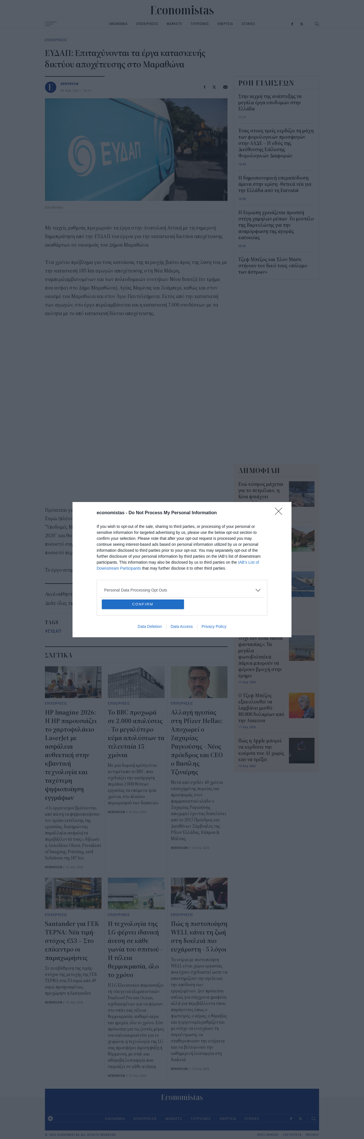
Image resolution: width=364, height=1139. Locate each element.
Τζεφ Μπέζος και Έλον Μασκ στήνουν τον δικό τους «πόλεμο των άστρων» (272, 266)
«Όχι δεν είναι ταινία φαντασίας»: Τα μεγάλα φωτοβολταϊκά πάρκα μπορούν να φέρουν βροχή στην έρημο (260, 657)
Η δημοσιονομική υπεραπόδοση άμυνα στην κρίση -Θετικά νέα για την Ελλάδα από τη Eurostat (274, 184)
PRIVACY (312, 1135)
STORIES (248, 24)
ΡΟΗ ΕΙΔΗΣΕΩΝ (266, 83)
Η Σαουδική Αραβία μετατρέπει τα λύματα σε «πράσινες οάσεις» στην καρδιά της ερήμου (261, 541)
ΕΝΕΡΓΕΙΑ (225, 24)
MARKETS (174, 24)
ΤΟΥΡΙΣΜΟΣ (200, 24)
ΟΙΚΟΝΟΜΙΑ (118, 24)
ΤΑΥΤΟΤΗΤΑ (292, 1135)
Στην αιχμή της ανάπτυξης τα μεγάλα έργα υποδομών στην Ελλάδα (270, 103)
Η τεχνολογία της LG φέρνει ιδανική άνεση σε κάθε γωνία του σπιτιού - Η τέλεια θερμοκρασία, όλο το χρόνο (135, 949)
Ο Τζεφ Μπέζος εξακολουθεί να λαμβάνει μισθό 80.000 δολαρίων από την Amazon (261, 708)
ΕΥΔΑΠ (54, 631)
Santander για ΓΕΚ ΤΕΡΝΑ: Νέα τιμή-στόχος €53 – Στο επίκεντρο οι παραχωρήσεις (72, 941)
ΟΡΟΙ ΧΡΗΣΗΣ (268, 1135)
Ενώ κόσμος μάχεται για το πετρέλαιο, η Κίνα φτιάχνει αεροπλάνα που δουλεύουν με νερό (260, 497)
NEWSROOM (70, 84)
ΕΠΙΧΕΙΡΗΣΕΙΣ (147, 24)
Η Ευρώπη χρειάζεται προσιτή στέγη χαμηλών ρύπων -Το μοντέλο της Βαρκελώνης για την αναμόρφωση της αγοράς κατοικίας (276, 225)
